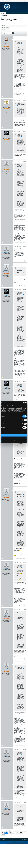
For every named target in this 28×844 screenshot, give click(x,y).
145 (25, 831)
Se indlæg (21, 43)
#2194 (24, 161)
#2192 (24, 100)
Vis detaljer (23, 432)
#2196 (24, 265)
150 (17, 832)
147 (6, 832)
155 (21, 832)
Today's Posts (4, 15)
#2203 (24, 663)
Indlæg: (4, 49)
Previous (4, 831)
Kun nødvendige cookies (14, 440)
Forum (4, 18)
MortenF (6, 270)
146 (2, 832)
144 (21, 831)
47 (10, 831)
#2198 (24, 381)
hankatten (6, 668)
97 (14, 831)
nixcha (6, 615)
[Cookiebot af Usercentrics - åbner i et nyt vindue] (20, 402)
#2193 (24, 131)
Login (24, 0)
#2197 (24, 289)
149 (13, 832)
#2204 (24, 749)
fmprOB (6, 137)
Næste (3, 834)
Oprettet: (4, 48)
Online (6, 494)
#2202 (24, 609)
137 (17, 831)
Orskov (6, 568)
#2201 (24, 562)
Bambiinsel (6, 167)
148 (10, 832)
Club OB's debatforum (11, 18)
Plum (6, 43)
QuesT (6, 106)
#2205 (24, 802)
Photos (3, 29)
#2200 (24, 489)
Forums (3, 13)
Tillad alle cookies (14, 435)
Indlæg (3, 25)
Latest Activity (5, 27)
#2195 (24, 246)
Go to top (24, 839)
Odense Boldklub (20, 18)
